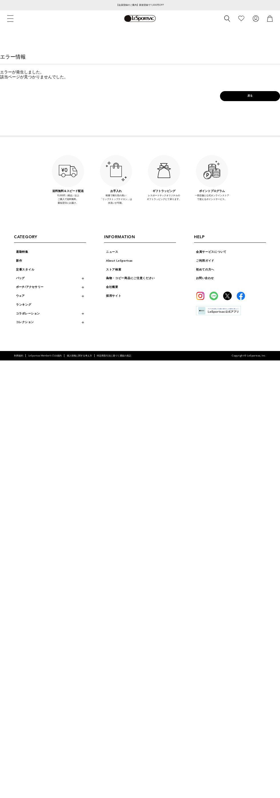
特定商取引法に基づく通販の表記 (114, 355)
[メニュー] (10, 18)
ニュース (112, 252)
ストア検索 (113, 269)
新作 (19, 260)
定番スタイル (25, 269)
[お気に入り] (241, 18)
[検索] (227, 18)
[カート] (270, 18)
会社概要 (112, 287)
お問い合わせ (205, 278)
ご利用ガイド (205, 260)
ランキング (23, 304)
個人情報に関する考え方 (79, 355)
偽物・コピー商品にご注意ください (130, 278)
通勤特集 (22, 252)
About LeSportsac (119, 260)
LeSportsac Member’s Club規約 (45, 355)
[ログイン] (256, 18)
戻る (250, 95)
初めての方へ (205, 269)
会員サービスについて (211, 252)
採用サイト (113, 296)
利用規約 (18, 355)
